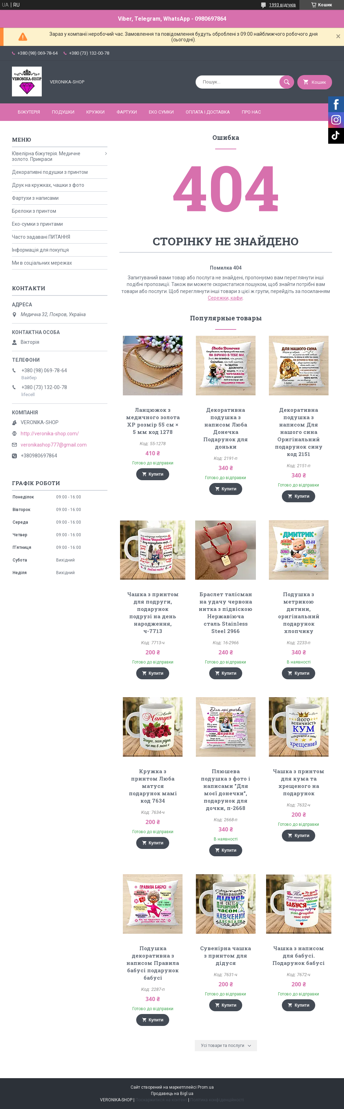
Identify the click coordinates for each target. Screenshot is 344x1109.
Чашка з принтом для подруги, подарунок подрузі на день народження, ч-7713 (153, 612)
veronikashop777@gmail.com (54, 445)
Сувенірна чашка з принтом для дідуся (225, 955)
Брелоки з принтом (34, 211)
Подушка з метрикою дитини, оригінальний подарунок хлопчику (298, 612)
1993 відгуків (282, 4)
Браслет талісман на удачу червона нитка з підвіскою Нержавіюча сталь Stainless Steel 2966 (225, 612)
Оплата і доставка (208, 112)
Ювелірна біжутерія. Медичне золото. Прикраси (46, 156)
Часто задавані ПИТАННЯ (41, 237)
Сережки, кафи (225, 298)
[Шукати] (286, 82)
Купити (156, 474)
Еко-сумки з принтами (37, 224)
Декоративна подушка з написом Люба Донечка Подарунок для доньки (225, 428)
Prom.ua (206, 1087)
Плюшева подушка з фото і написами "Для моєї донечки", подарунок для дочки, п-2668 (225, 789)
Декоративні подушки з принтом (50, 172)
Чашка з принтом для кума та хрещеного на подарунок (298, 782)
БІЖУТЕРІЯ (29, 112)
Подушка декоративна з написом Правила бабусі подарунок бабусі (152, 963)
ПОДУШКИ (63, 112)
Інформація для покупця (40, 250)
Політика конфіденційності (217, 1099)
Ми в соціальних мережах (42, 263)
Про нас (251, 112)
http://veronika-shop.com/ (50, 433)
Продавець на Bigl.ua (172, 1093)
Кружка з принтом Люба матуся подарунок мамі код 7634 (153, 786)
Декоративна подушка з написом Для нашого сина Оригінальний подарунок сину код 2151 (299, 431)
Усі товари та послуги (222, 1045)
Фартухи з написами (35, 198)
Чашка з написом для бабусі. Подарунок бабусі (298, 955)
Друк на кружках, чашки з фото (48, 185)
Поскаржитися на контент (161, 1099)
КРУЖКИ (95, 112)
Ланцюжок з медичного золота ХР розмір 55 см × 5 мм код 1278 (153, 420)
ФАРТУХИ (127, 112)
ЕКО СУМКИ (161, 112)
